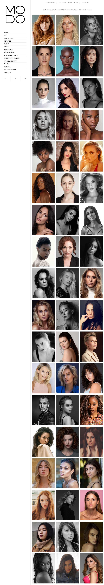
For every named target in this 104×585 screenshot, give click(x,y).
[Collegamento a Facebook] (5, 78)
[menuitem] (15, 32)
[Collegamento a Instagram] (15, 78)
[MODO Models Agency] (15, 14)
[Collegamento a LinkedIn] (25, 78)
